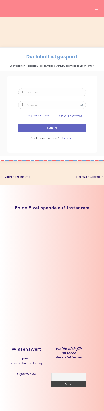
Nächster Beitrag (90, 176)
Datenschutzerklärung (26, 363)
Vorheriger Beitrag (15, 176)
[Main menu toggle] (96, 9)
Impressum (26, 358)
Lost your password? (70, 116)
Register (67, 138)
